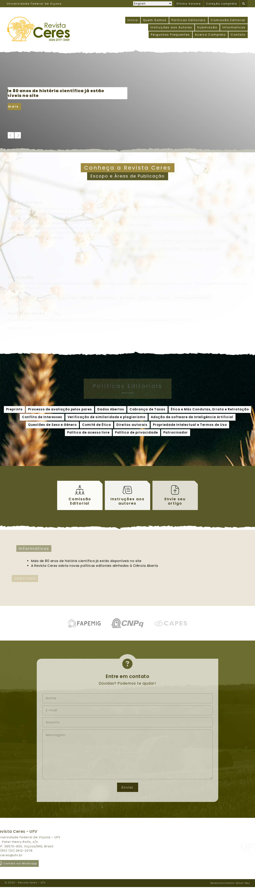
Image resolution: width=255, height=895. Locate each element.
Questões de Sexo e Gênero (52, 425)
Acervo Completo (210, 35)
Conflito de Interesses (42, 417)
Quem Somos (155, 20)
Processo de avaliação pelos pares (60, 409)
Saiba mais (22, 106)
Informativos (233, 27)
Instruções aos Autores (171, 27)
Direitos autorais (131, 425)
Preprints (14, 409)
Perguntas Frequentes (170, 35)
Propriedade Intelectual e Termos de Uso (190, 425)
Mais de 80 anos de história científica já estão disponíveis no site (73, 561)
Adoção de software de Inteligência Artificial (192, 417)
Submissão (207, 27)
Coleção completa (221, 3)
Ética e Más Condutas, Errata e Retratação (210, 409)
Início (133, 20)
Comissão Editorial (228, 20)
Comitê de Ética (96, 425)
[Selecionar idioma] (152, 3)
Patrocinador (175, 432)
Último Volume (189, 3)
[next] (18, 135)
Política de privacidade (136, 432)
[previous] (11, 135)
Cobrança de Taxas (147, 409)
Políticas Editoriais (189, 20)
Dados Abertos (110, 409)
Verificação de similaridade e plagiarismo (106, 417)
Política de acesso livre (88, 432)
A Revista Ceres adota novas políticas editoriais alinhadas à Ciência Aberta (81, 565)
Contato (238, 35)
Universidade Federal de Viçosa (34, 3)
